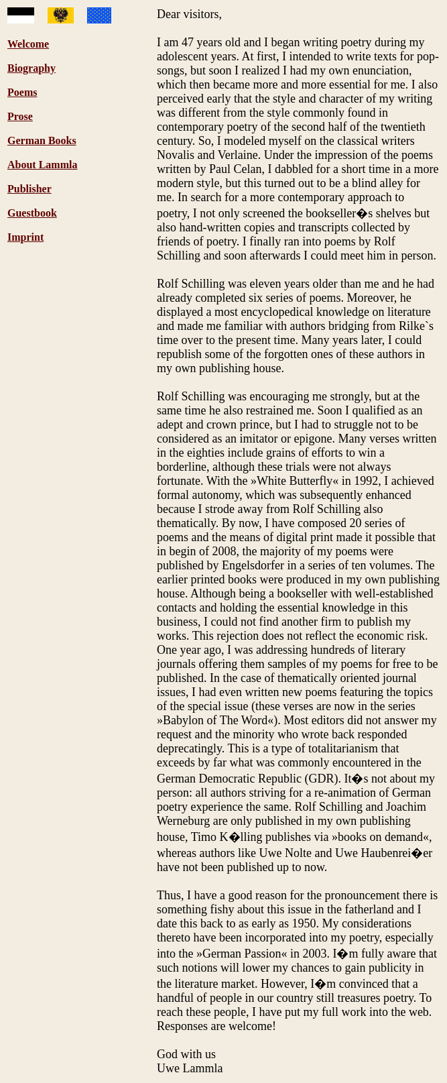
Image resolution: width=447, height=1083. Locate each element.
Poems (22, 92)
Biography (31, 68)
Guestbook (32, 213)
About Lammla (42, 164)
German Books (41, 140)
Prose (20, 116)
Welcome (28, 44)
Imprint (25, 237)
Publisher (29, 188)
